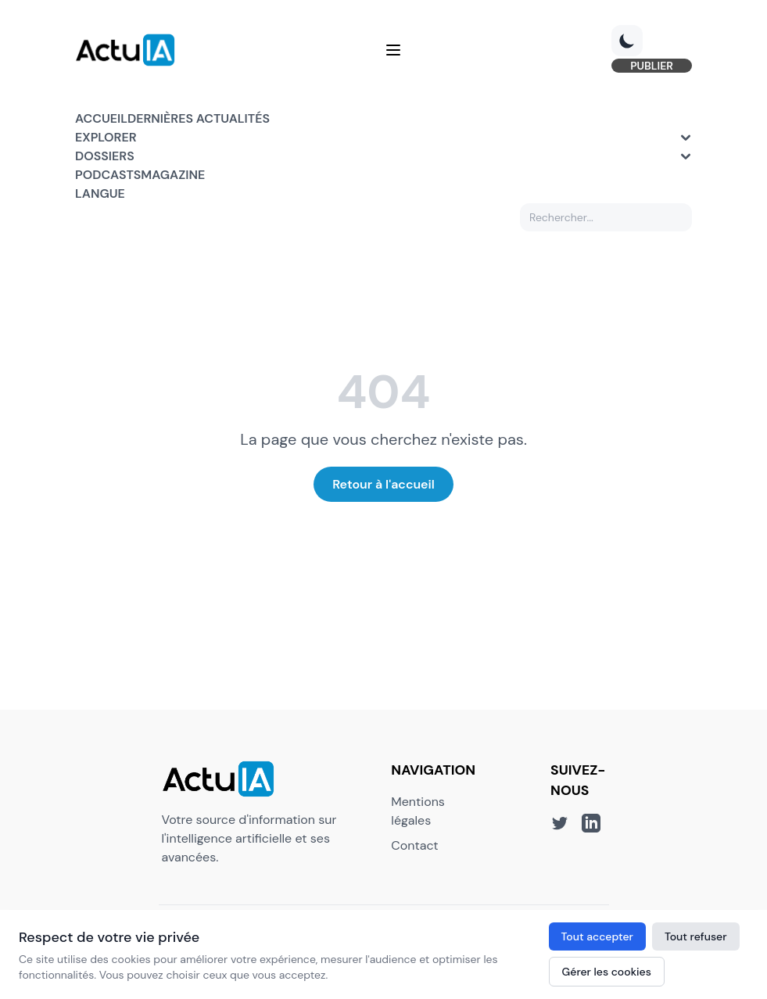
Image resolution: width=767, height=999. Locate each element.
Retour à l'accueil (383, 484)
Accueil (101, 118)
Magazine (173, 174)
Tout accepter (597, 936)
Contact (414, 845)
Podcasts (108, 174)
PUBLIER (651, 66)
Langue (100, 193)
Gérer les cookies (606, 972)
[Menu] (393, 50)
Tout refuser (696, 936)
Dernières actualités (198, 118)
